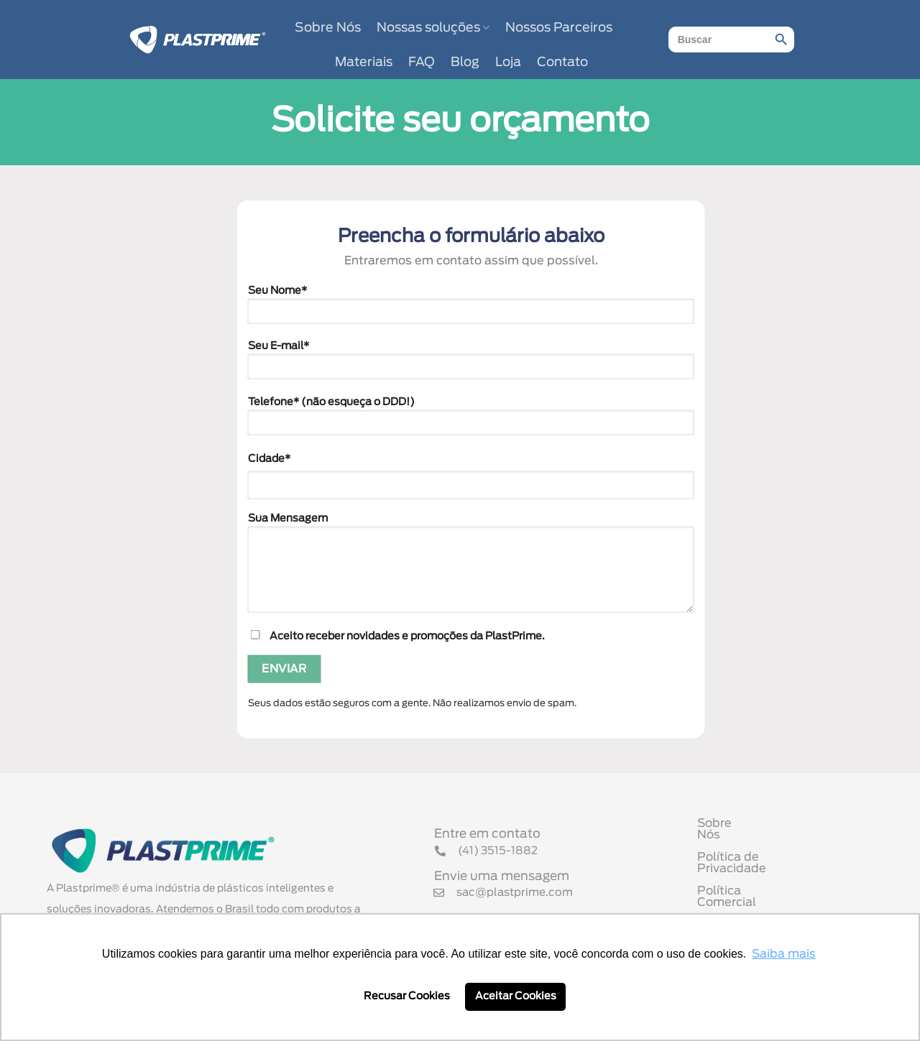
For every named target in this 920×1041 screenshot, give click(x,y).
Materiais (363, 62)
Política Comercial (750, 881)
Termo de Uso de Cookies (771, 903)
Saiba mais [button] (784, 954)
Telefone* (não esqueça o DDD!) (471, 421)
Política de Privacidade (764, 858)
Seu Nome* (471, 308)
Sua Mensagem (471, 568)
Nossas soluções (433, 27)
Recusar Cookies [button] (407, 996)
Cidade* (269, 458)
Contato (562, 62)
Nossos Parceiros (558, 28)
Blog (465, 62)
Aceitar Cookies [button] (515, 996)
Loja (508, 62)
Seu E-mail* (471, 365)
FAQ (421, 62)
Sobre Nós (328, 28)
